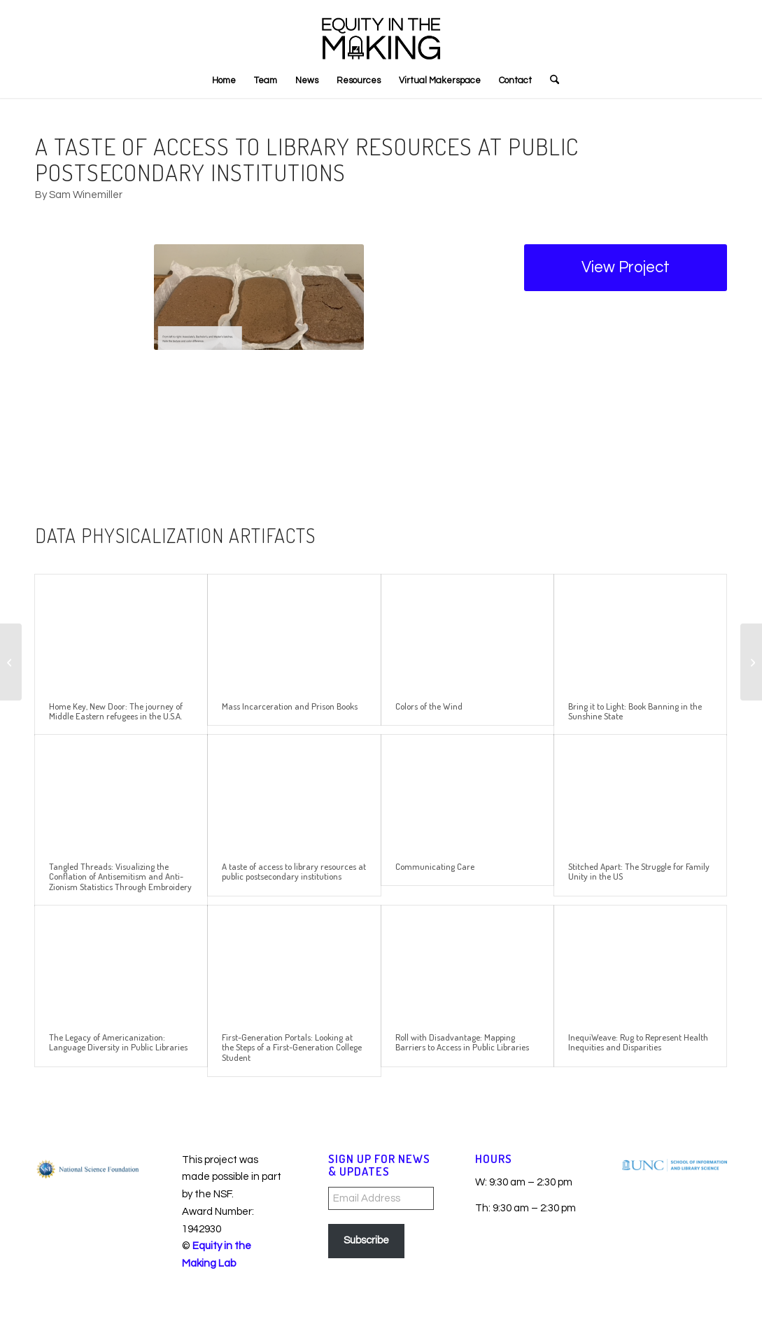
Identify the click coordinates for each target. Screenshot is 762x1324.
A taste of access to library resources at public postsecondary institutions (294, 871)
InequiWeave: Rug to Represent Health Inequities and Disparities (638, 1041)
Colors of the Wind (429, 706)
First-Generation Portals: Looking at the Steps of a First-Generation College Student (292, 1047)
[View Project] (625, 267)
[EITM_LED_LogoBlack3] (380, 31)
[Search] (550, 80)
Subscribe (366, 1240)
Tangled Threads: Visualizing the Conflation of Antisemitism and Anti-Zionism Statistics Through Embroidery (120, 876)
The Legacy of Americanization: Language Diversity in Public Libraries (118, 1041)
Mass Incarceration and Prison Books (290, 706)
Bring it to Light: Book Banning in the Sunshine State (635, 710)
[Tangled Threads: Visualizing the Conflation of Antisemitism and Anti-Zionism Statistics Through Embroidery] (751, 662)
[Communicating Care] (11, 662)
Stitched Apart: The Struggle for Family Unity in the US (639, 871)
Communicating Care (434, 866)
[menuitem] (224, 80)
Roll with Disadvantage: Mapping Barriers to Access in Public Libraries (462, 1041)
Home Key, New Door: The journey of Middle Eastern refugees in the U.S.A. (116, 710)
